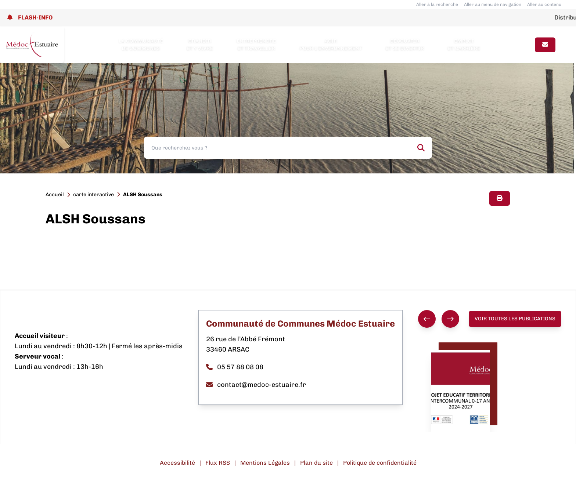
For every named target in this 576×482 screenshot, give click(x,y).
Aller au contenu (544, 4)
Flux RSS (217, 462)
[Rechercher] (421, 148)
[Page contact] (545, 44)
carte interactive (93, 194)
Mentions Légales (265, 462)
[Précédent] (427, 319)
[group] (438, 319)
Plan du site (316, 462)
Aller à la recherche (437, 4)
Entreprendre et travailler (256, 44)
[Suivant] (450, 319)
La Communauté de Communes (141, 44)
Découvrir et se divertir (405, 44)
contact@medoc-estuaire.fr (256, 385)
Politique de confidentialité (380, 462)
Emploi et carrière (463, 44)
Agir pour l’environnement (330, 44)
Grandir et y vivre (200, 44)
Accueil (55, 194)
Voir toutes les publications (515, 319)
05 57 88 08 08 (234, 367)
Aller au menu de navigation (492, 4)
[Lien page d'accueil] (32, 44)
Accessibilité (177, 462)
